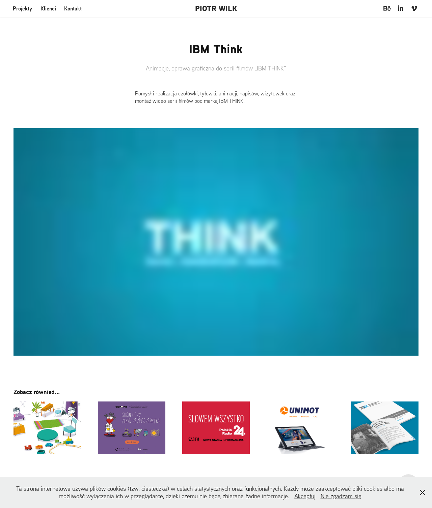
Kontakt (73, 8)
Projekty (22, 8)
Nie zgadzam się (341, 496)
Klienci (48, 8)
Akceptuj (305, 496)
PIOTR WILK (216, 8)
